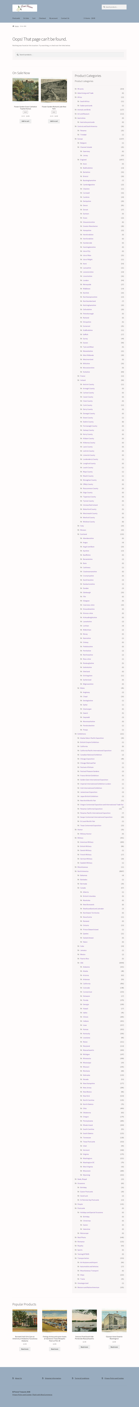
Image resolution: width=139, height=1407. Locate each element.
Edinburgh (87, 592)
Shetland (86, 671)
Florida (85, 1000)
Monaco (83, 530)
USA (81, 963)
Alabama (86, 967)
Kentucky (86, 1033)
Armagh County (89, 388)
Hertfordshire (88, 239)
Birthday (83, 1187)
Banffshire (87, 555)
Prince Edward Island (90, 929)
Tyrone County (88, 501)
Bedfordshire (88, 168)
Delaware (86, 996)
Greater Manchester (90, 226)
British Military (85, 846)
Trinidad (83, 135)
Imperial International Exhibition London (95, 784)
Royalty (80, 1246)
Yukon (85, 942)
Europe (80, 139)
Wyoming (86, 1175)
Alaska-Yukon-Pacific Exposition (92, 738)
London (86, 280)
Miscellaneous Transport (89, 1271)
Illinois (85, 1017)
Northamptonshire (90, 297)
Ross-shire (87, 659)
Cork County (87, 405)
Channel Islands (86, 147)
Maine (85, 1042)
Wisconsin (86, 1171)
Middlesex (86, 289)
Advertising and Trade (85, 93)
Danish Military (85, 850)
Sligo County (87, 492)
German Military (86, 859)
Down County (88, 418)
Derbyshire (87, 201)
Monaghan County (89, 480)
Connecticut (87, 992)
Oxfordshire (87, 309)
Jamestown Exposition (88, 792)
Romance (80, 1242)
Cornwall (86, 193)
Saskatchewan (88, 938)
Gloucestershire (89, 222)
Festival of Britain (86, 767)
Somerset (86, 326)
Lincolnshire (87, 276)
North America (82, 871)
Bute (85, 563)
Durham (86, 214)
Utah (85, 1146)
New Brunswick (88, 904)
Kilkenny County (89, 443)
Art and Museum (83, 114)
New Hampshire (89, 1083)
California (84, 746)
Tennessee (87, 1137)
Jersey (85, 155)
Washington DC (88, 1162)
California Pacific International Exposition (95, 750)
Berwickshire (88, 559)
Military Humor (85, 834)
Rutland (86, 318)
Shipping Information (53, 1378)
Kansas (85, 1029)
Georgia (86, 1004)
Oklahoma (87, 1112)
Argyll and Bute (88, 547)
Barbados (83, 879)
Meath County (88, 476)
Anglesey (86, 692)
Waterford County (89, 509)
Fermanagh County (90, 426)
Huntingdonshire (89, 247)
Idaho (85, 1013)
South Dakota (88, 1133)
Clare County (88, 401)
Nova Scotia (87, 917)
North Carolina (88, 1100)
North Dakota (88, 1104)
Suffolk (85, 334)
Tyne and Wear (88, 347)
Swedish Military (86, 863)
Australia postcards (87, 122)
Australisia (81, 118)
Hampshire (87, 230)
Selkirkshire (87, 667)
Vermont (86, 1150)
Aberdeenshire (88, 538)
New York (86, 1096)
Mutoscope (84, 1233)
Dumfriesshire (88, 580)
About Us (18, 1378)
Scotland (83, 534)
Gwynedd (86, 717)
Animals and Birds (84, 110)
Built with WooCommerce (42, 1395)
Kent (85, 264)
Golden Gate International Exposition (94, 780)
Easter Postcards (86, 1192)
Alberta (86, 892)
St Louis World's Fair (87, 821)
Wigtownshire (88, 684)
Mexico (82, 954)
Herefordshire (88, 234)
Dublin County (88, 422)
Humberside (87, 243)
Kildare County (88, 438)
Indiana (86, 1021)
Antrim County (88, 384)
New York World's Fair (88, 800)
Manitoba (86, 900)
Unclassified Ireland (90, 505)
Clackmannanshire (90, 571)
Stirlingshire (87, 675)
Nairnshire (87, 638)
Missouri (86, 1067)
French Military (85, 854)
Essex (85, 218)
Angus (85, 542)
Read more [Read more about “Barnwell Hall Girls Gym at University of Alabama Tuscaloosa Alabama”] (24, 1349)
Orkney (85, 642)
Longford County (89, 463)
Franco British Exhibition (89, 775)
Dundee (86, 588)
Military (80, 838)
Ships (82, 1275)
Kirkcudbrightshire (90, 617)
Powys (85, 730)
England (83, 160)
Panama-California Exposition (91, 809)
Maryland (86, 1046)
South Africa (84, 101)
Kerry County (88, 434)
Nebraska (86, 1075)
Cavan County (88, 397)
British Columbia (89, 896)
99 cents (80, 89)
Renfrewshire (88, 655)
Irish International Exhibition (91, 788)
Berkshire (86, 172)
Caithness (86, 567)
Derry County (88, 409)
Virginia (86, 1154)
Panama (83, 130)
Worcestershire (88, 368)
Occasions (81, 1183)
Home (17, 26)
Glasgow (86, 601)
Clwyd (85, 696)
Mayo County (88, 472)
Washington (87, 1158)
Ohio (85, 1108)
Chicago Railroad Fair (88, 763)
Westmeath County (90, 513)
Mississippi (87, 1063)
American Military (86, 842)
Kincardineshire (89, 609)
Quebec (86, 934)
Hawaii (85, 1008)
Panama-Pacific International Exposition (95, 813)
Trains (82, 1279)
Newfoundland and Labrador (93, 909)
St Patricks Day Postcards (89, 1200)
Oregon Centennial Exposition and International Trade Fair (102, 804)
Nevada (85, 1079)
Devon (85, 205)
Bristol (85, 176)
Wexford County (89, 517)
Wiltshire (86, 363)
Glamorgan (87, 709)
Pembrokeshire (88, 725)
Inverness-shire (88, 605)
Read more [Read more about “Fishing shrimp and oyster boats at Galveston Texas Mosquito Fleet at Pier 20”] (54, 1349)
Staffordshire (88, 330)
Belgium (83, 143)
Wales (82, 688)
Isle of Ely (86, 251)
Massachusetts (88, 1050)
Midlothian (87, 630)
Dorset (85, 209)
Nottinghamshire (89, 305)
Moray (85, 634)
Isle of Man (87, 255)
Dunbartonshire (89, 584)
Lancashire (87, 268)
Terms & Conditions (82, 1378)
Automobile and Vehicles (89, 1266)
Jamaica (83, 950)
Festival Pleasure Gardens (89, 771)
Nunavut (86, 921)
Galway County (88, 430)
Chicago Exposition (87, 759)
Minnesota (87, 1058)
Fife (84, 596)
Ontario (86, 925)
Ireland (83, 380)
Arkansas (86, 979)
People (80, 1204)
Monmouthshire (89, 721)
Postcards (16, 18)
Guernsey (86, 151)
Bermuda (83, 884)
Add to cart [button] (25, 121)
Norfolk (86, 293)
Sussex (85, 343)
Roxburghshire (88, 663)
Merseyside (87, 284)
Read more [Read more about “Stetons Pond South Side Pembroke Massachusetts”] (84, 1347)
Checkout (42, 18)
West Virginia (88, 1167)
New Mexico (87, 1092)
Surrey (85, 339)
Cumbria (86, 197)
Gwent (85, 713)
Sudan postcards (86, 105)
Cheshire (86, 189)
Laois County (88, 447)
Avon (85, 164)
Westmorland (88, 359)
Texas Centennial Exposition (90, 825)
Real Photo (81, 1237)
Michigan (86, 1054)
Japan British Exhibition (89, 796)
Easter (85, 1225)
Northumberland (89, 301)
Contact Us (65, 18)
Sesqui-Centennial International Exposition (96, 817)
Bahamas (83, 875)
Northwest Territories (91, 913)
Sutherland (87, 680)
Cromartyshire (88, 576)
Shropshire (87, 322)
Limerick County (89, 455)
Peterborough (88, 314)
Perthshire (87, 651)
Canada (83, 888)
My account (53, 18)
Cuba (82, 946)
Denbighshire (88, 700)
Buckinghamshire (89, 180)
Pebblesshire (88, 646)
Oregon (86, 1117)
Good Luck (84, 1196)
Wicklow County (89, 522)
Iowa (85, 1025)
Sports (79, 1250)
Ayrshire (86, 551)
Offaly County (88, 484)
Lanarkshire (87, 621)
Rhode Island (88, 1125)
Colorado (86, 988)
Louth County (88, 467)
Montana (86, 1071)
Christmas (87, 1221)
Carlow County (88, 393)
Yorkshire (86, 372)
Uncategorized (82, 1283)
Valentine (86, 1229)
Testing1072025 (83, 1254)
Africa (79, 97)
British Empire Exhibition (89, 742)
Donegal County (89, 413)
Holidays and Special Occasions (91, 1212)
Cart (34, 18)
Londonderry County (90, 459)
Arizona (86, 975)
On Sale (26, 18)
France (82, 376)
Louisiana (86, 1038)
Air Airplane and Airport (89, 1262)
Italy (82, 526)
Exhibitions (81, 734)
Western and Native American (88, 1287)
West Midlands (88, 355)
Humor (80, 829)
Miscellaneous (82, 867)
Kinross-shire (88, 613)
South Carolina (88, 1129)
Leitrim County (88, 451)
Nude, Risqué (82, 1179)
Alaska (85, 971)
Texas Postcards (89, 1142)
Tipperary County (89, 497)
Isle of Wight (88, 259)
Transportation (83, 1258)
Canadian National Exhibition (91, 755)
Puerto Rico (84, 958)
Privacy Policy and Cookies (114, 1378)
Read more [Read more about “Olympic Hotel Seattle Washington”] (114, 1347)
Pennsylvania (88, 1121)
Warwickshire (88, 351)
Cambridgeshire (89, 185)
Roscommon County (90, 488)
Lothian (86, 626)
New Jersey (87, 1088)
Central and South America (87, 126)
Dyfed (85, 705)
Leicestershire (88, 272)
